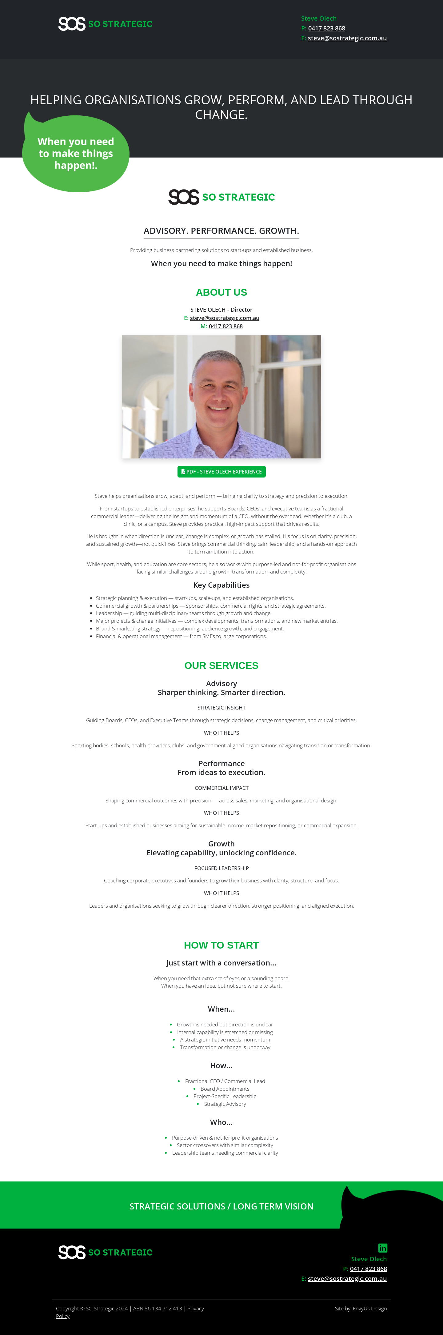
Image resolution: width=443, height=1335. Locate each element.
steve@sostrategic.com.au (347, 38)
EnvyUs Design (370, 1308)
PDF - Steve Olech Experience (222, 471)
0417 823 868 (326, 28)
